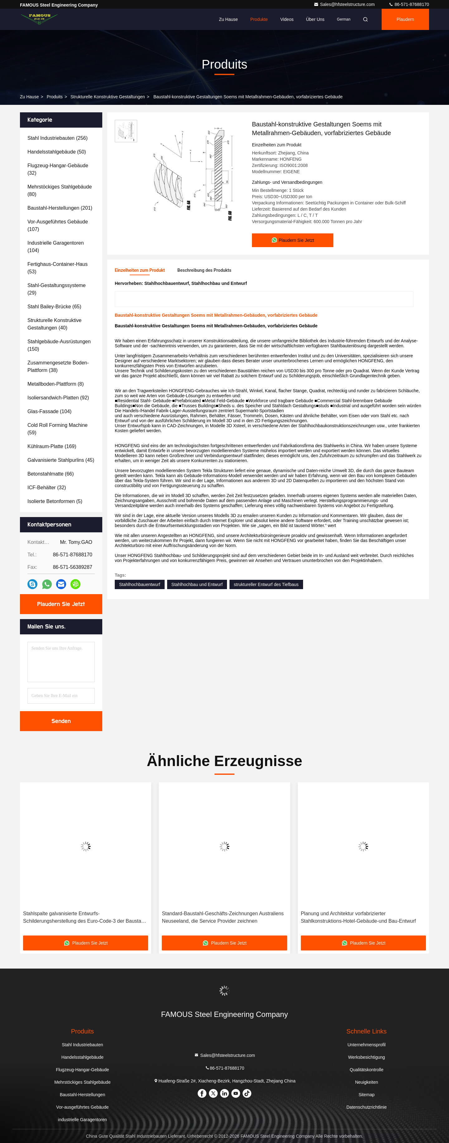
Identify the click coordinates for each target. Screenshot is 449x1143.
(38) (58, 366)
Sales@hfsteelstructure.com (345, 4)
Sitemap (366, 1094)
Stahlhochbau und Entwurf (197, 584)
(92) (58, 397)
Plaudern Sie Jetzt (61, 604)
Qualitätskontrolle (367, 1069)
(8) (55, 384)
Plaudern (405, 19)
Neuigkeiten (366, 1082)
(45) (60, 460)
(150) (59, 345)
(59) (57, 429)
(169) (51, 446)
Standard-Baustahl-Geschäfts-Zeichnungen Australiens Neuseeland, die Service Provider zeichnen (222, 917)
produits (55, 96)
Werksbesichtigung (366, 1057)
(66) (50, 473)
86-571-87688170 (409, 4)
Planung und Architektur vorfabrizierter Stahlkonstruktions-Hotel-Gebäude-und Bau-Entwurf (358, 917)
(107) (57, 225)
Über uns (315, 19)
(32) (57, 169)
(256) (57, 138)
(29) (56, 289)
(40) (54, 324)
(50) (56, 151)
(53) (57, 267)
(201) (59, 208)
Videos (287, 19)
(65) (54, 306)
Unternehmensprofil (367, 1044)
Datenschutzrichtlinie (366, 1107)
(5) (54, 501)
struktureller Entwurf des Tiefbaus (266, 584)
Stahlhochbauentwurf (139, 584)
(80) (59, 190)
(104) (55, 246)
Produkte (259, 19)
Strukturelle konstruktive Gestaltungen (107, 96)
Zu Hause (228, 19)
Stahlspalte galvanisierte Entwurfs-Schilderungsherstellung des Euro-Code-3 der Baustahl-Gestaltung (85, 918)
